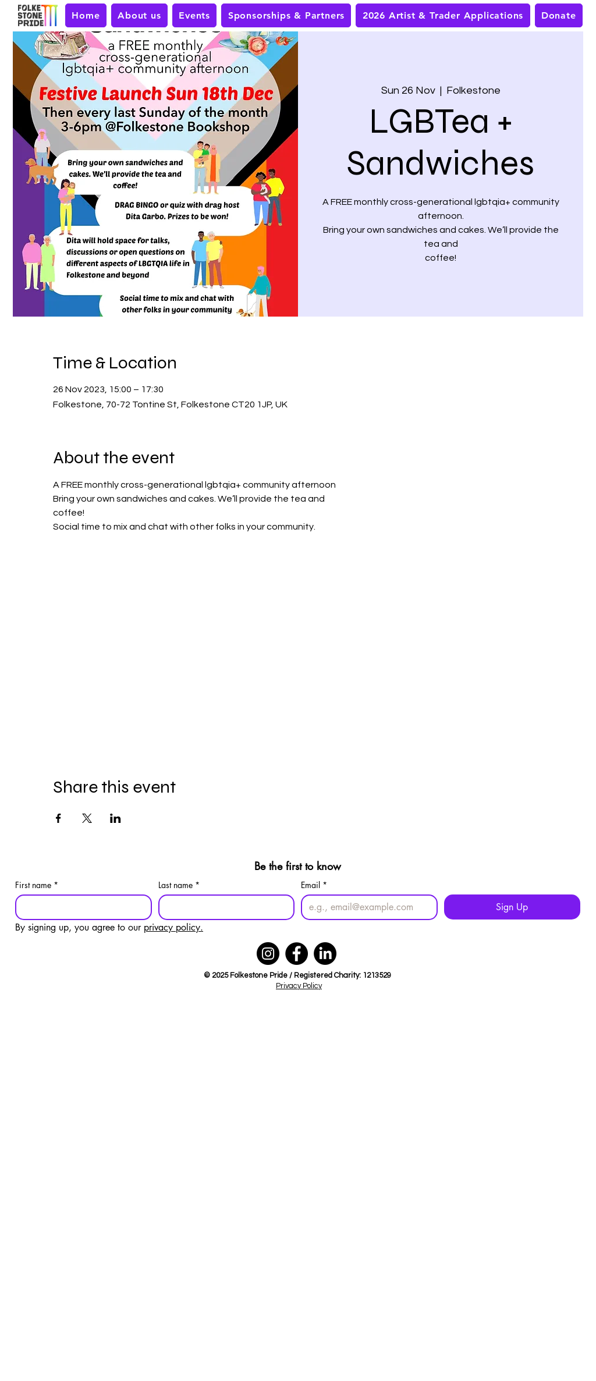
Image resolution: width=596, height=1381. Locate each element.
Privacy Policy (299, 986)
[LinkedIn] (325, 953)
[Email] (366, 907)
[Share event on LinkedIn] (115, 818)
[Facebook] (296, 953)
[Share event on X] (87, 818)
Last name (179, 885)
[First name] (80, 907)
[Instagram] (268, 953)
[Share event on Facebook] (58, 818)
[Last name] (223, 907)
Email (314, 885)
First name (36, 885)
